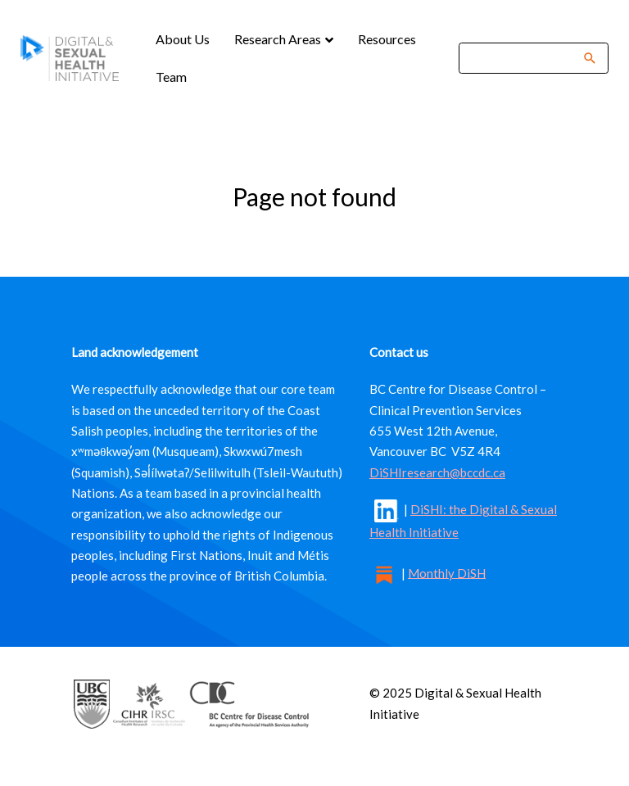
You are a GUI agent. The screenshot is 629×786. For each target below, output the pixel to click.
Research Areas (279, 39)
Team (171, 76)
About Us (183, 39)
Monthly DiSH (447, 572)
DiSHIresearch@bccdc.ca (437, 472)
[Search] (523, 57)
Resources (387, 39)
